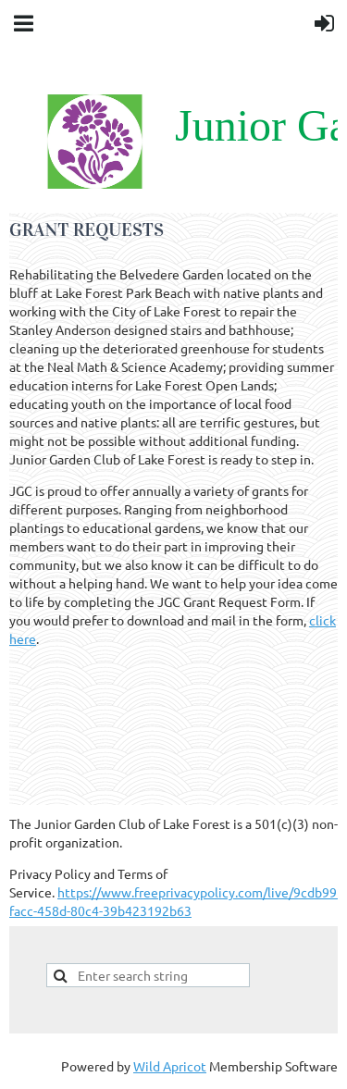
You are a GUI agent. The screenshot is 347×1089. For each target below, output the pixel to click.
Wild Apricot (169, 1066)
